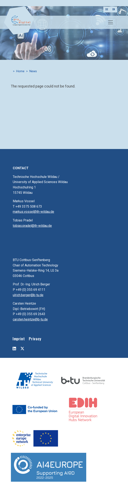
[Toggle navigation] (110, 22)
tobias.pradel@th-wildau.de (32, 226)
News (33, 71)
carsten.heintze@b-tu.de (30, 319)
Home (20, 71)
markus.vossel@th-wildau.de (33, 212)
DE (106, 9)
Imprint (19, 339)
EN (113, 9)
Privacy (35, 339)
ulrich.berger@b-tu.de (28, 295)
